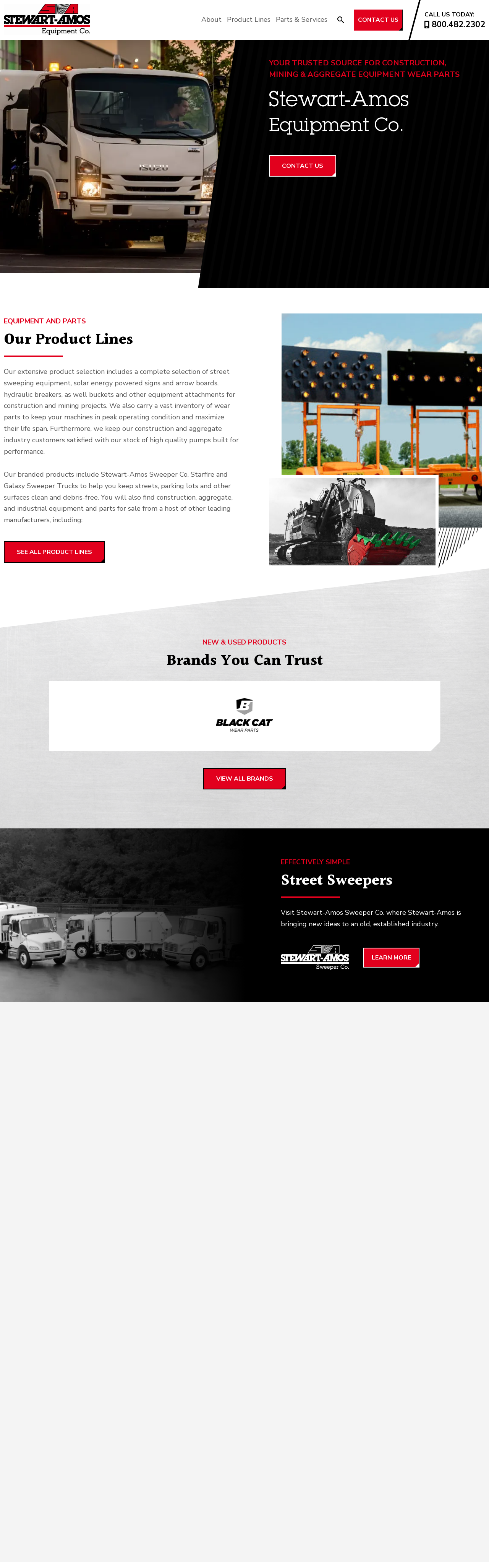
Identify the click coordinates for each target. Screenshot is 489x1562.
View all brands (244, 780)
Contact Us (369, 20)
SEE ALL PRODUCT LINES (54, 552)
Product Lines (231, 19)
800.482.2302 (454, 24)
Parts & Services (284, 19)
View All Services (47, 1274)
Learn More (391, 959)
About (194, 19)
